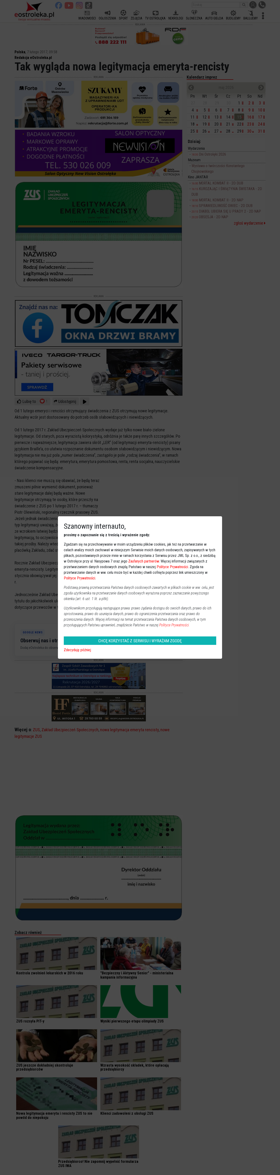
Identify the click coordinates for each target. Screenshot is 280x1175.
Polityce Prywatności (172, 567)
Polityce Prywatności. (174, 625)
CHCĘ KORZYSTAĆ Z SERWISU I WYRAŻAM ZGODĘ (140, 640)
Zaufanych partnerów (143, 561)
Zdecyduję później (77, 650)
